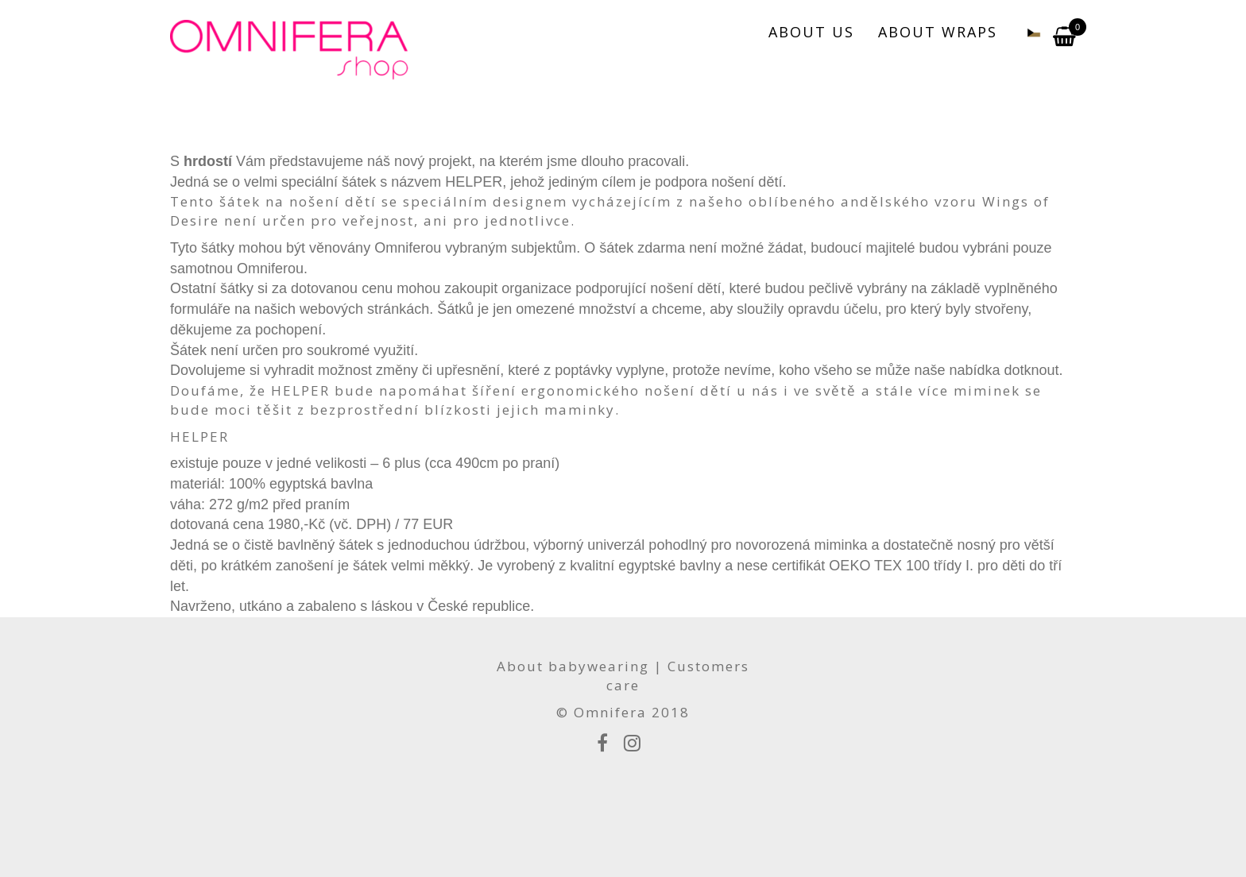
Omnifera (610, 712)
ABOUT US (811, 31)
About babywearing (573, 666)
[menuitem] (1025, 32)
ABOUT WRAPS (937, 31)
